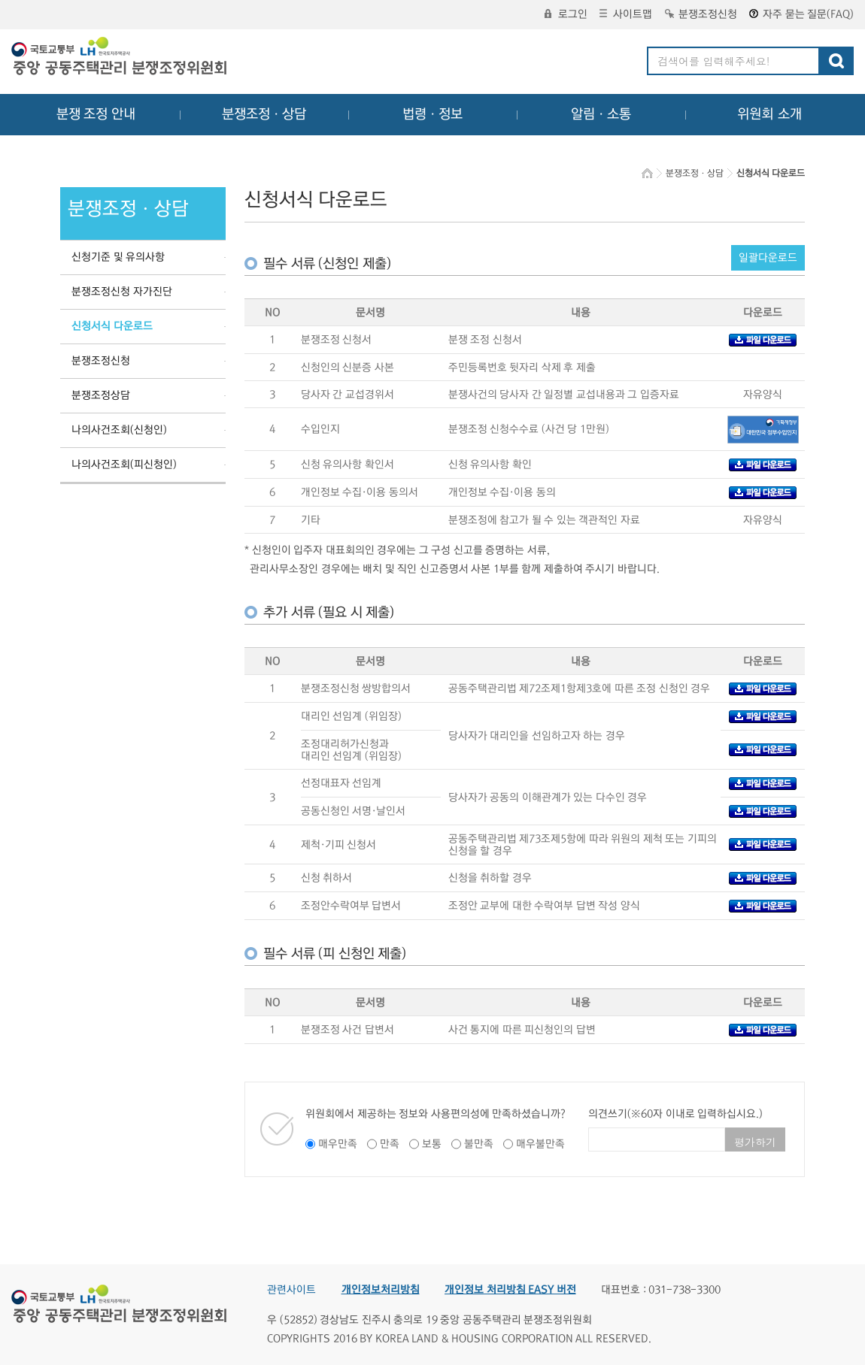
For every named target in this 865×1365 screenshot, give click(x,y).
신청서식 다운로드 (112, 326)
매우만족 (337, 1144)
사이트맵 (625, 14)
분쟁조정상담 (100, 395)
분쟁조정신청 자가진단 (121, 292)
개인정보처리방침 (380, 1290)
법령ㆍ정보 (432, 114)
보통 (432, 1144)
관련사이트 (291, 1290)
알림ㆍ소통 (601, 114)
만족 (389, 1144)
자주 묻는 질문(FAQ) (801, 14)
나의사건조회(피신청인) (124, 465)
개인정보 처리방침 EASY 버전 (510, 1290)
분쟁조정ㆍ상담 (264, 114)
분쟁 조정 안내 (95, 114)
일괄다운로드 (768, 258)
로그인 (566, 14)
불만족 (478, 1144)
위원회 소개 (770, 114)
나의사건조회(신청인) (119, 430)
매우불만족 (540, 1144)
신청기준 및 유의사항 (118, 257)
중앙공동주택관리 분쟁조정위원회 (120, 58)
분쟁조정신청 (701, 14)
